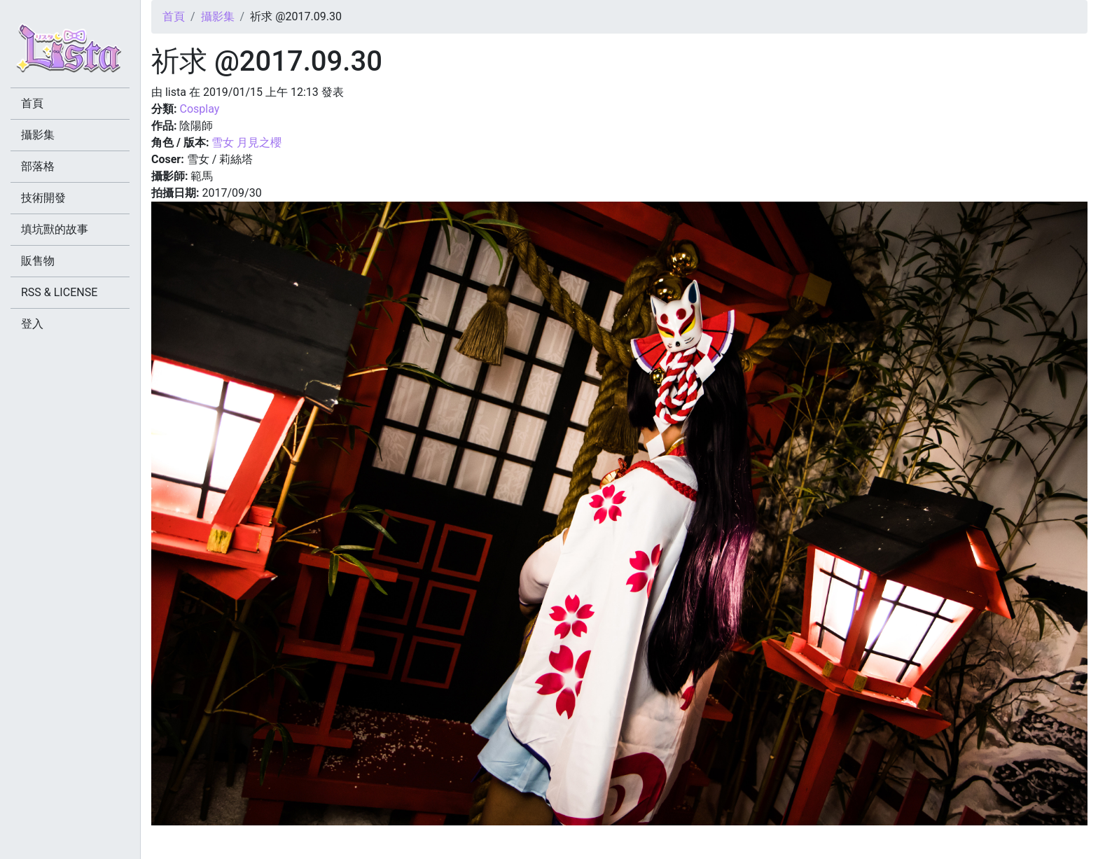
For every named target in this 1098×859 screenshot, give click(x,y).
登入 (32, 323)
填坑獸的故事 (54, 229)
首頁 (173, 16)
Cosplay (199, 109)
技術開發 (43, 197)
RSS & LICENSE (59, 292)
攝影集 (218, 16)
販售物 (38, 260)
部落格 (38, 166)
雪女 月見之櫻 (246, 142)
